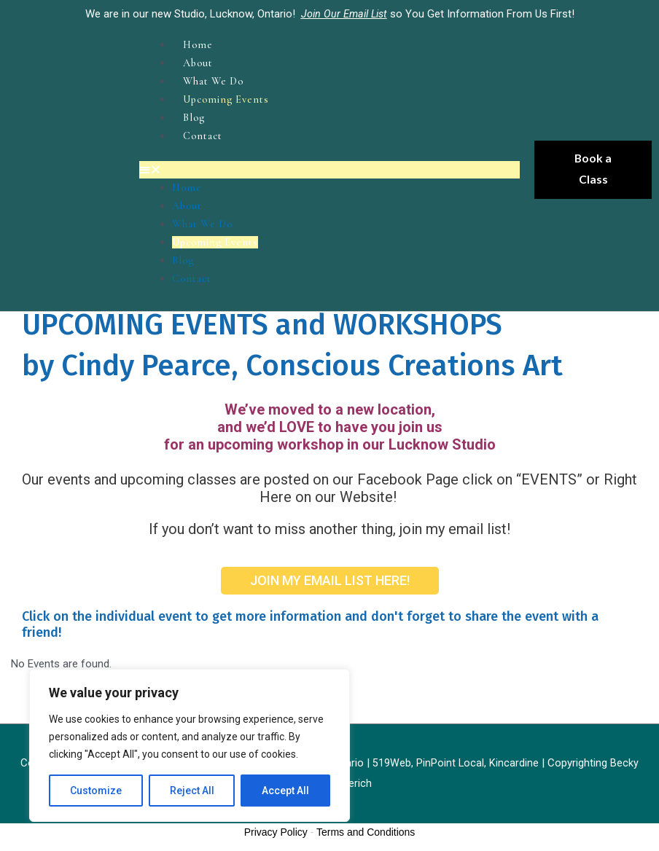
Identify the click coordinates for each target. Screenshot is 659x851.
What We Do (216, 79)
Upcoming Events (230, 96)
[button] (329, 165)
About (200, 61)
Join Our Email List (343, 13)
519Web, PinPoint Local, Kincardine (457, 754)
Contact (204, 131)
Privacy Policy (276, 823)
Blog (195, 114)
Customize (96, 790)
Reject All (192, 790)
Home (198, 44)
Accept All (285, 790)
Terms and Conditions (365, 823)
